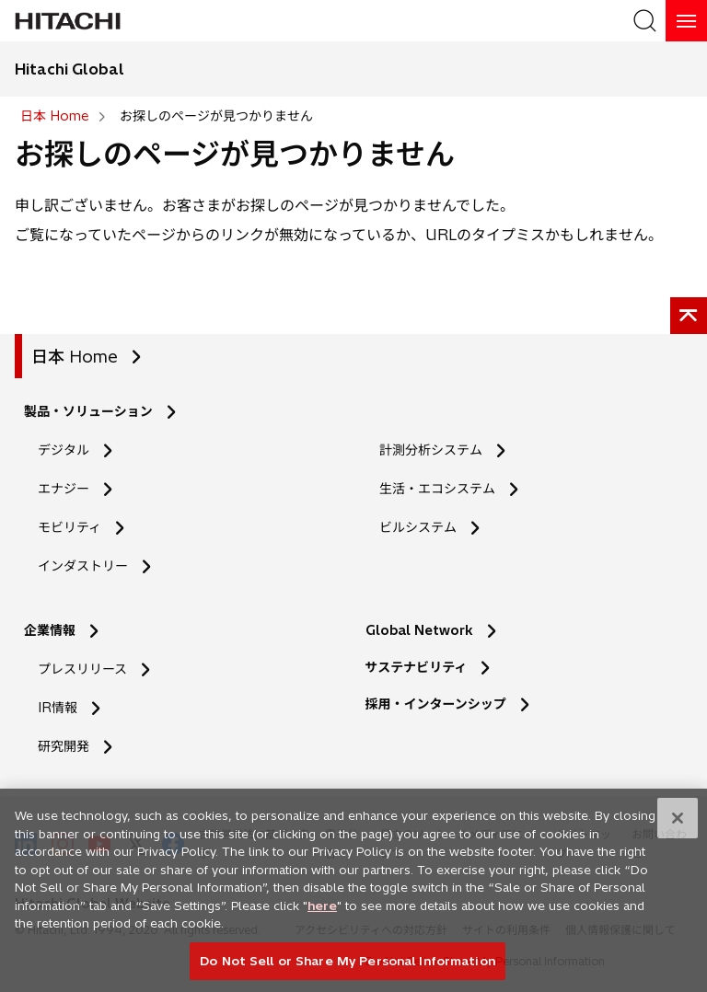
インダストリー (83, 566)
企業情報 (49, 630)
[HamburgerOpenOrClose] (686, 20)
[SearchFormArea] (645, 20)
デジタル (63, 450)
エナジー (63, 488)
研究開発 (69, 746)
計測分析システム (430, 450)
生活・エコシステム (437, 488)
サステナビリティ (416, 667)
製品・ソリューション (88, 411)
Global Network (419, 630)
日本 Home (74, 356)
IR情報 (57, 707)
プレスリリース (82, 669)
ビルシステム (418, 527)
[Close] (677, 824)
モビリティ (69, 527)
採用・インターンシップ (435, 704)
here (322, 912)
